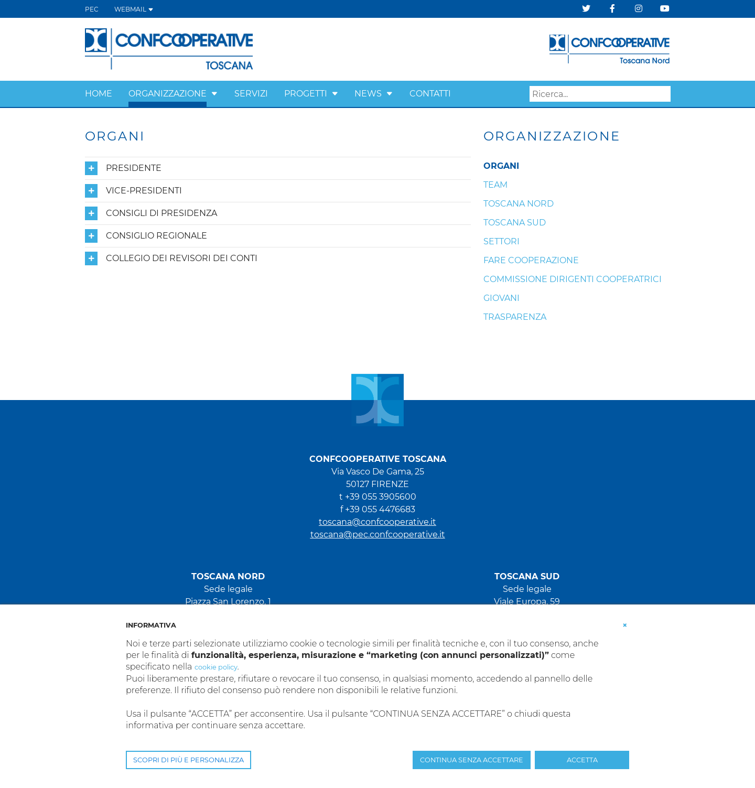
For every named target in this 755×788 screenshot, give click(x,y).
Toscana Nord (518, 204)
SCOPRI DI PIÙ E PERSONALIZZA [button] (188, 760)
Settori (501, 241)
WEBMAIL (134, 9)
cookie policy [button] (216, 667)
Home (98, 94)
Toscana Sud (514, 223)
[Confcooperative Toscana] (169, 48)
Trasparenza (514, 317)
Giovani (501, 298)
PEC (92, 9)
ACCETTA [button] (582, 760)
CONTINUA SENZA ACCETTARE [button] (471, 760)
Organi (501, 166)
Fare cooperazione (531, 260)
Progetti (305, 94)
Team (495, 185)
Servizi (251, 94)
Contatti (430, 94)
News (368, 94)
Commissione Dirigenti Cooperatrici (572, 279)
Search (662, 94)
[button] (214, 94)
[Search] (600, 94)
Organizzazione (167, 94)
